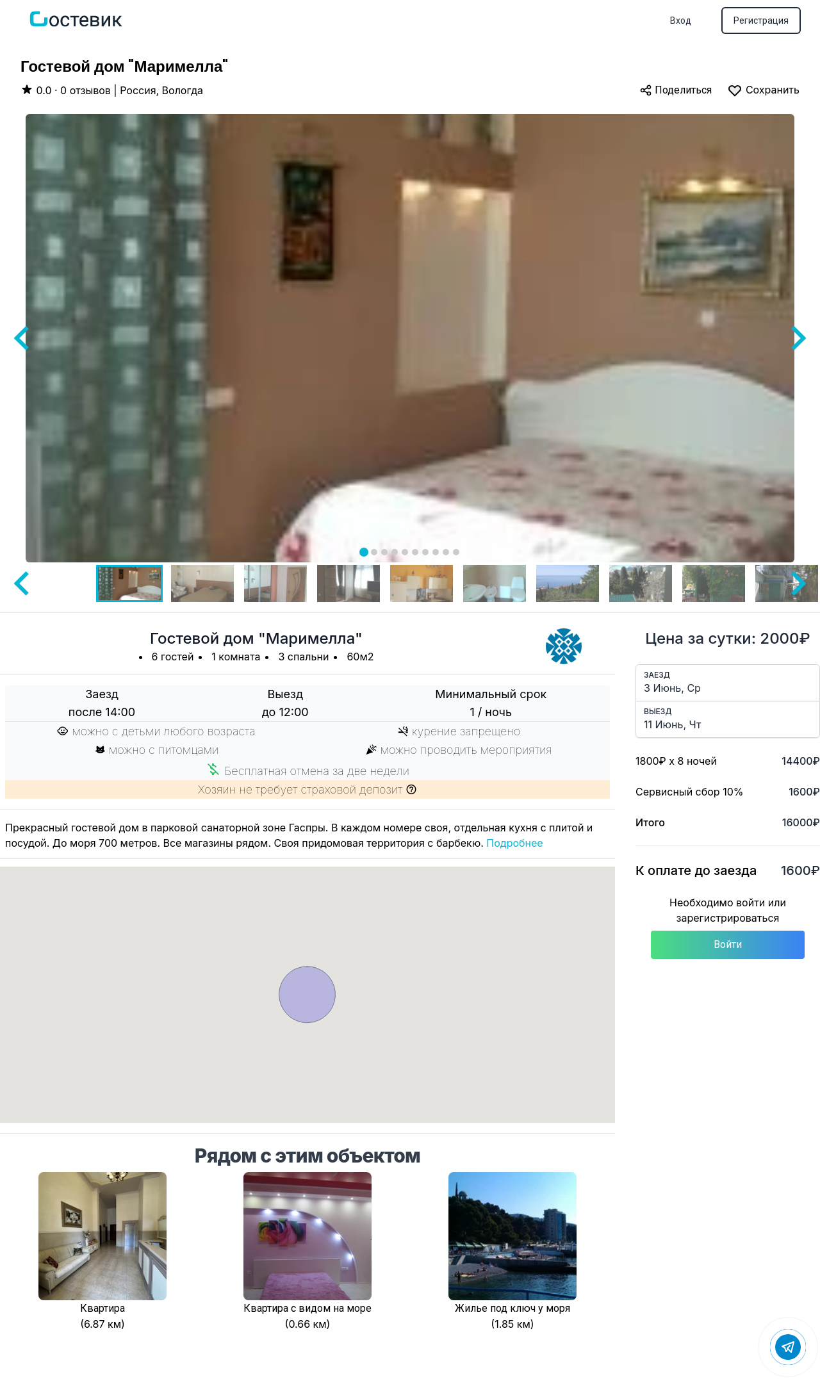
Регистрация (761, 20)
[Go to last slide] (23, 338)
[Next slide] (797, 338)
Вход (680, 20)
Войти (728, 944)
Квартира (102, 1308)
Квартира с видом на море (307, 1308)
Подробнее (514, 843)
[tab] (363, 552)
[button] (129, 583)
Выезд (657, 711)
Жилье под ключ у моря (512, 1308)
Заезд (657, 675)
